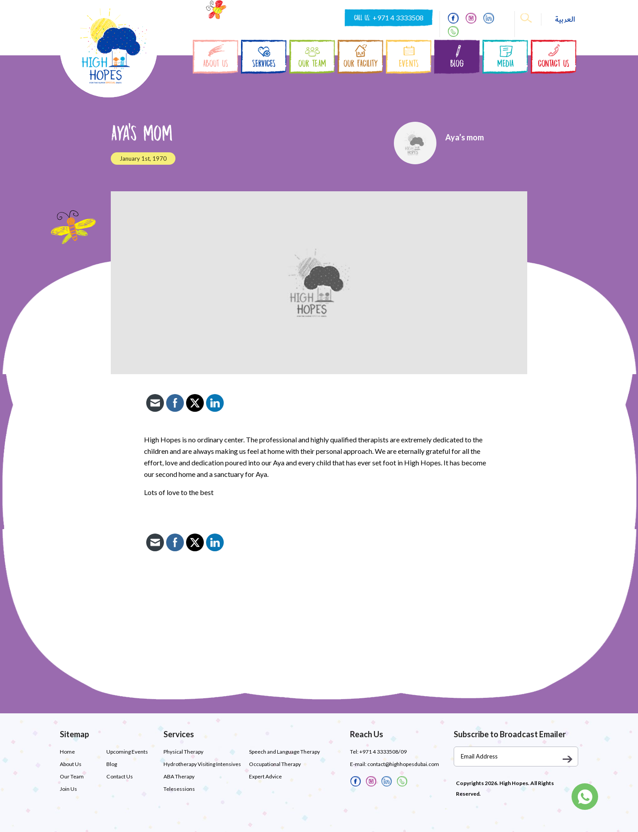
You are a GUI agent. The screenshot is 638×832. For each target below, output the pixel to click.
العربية (565, 19)
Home (67, 751)
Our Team (72, 776)
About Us (71, 764)
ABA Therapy (179, 776)
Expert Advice (265, 776)
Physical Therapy (183, 751)
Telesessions (179, 789)
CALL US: (389, 17)
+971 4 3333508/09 (382, 751)
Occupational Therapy (275, 764)
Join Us (68, 789)
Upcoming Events (127, 751)
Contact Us (119, 776)
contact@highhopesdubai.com (403, 764)
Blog (111, 764)
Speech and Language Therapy (284, 751)
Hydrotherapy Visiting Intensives (202, 764)
